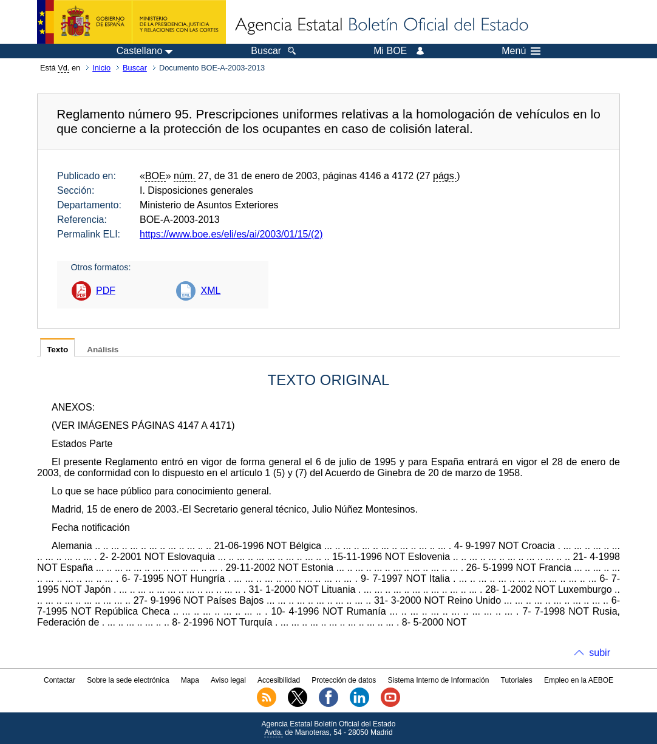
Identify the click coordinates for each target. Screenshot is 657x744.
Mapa (190, 680)
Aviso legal (228, 680)
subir (599, 652)
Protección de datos (343, 680)
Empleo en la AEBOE (578, 680)
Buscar (135, 67)
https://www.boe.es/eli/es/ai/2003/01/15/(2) (231, 234)
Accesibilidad (278, 680)
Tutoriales (517, 680)
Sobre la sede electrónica (128, 680)
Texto (57, 349)
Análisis (102, 349)
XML (210, 290)
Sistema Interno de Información (438, 680)
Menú (521, 51)
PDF (105, 290)
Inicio (101, 67)
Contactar (59, 680)
